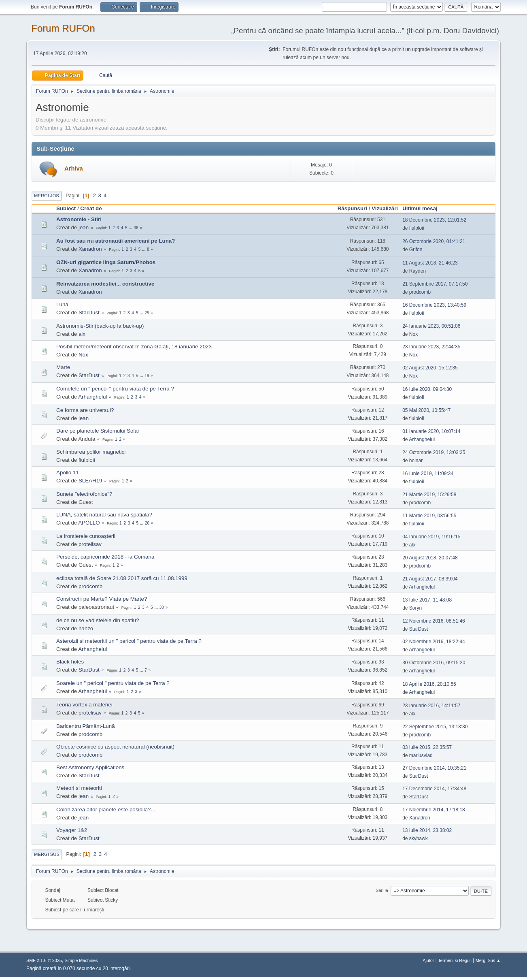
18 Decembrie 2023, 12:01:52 (434, 220)
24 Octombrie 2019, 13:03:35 (433, 452)
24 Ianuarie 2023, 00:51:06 (431, 326)
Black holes (70, 662)
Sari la (382, 890)
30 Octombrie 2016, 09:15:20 (433, 663)
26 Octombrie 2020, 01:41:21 (433, 241)
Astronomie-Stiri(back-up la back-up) (100, 326)
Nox (413, 334)
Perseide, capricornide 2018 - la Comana (105, 557)
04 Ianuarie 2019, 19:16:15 (431, 537)
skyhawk (418, 838)
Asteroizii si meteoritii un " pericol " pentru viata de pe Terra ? (129, 641)
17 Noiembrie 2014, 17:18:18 (433, 810)
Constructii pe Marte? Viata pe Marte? (101, 599)
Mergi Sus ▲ (488, 960)
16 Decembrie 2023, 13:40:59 (434, 305)
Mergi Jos (46, 195)
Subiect (66, 208)
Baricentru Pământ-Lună (85, 726)
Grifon (416, 249)
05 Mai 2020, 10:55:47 (426, 410)
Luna (62, 304)
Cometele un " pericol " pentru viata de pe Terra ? (115, 389)
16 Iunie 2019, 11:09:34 (427, 473)
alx (82, 334)
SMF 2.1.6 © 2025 (44, 960)
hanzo (86, 628)
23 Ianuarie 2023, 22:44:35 (431, 347)
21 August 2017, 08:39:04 (430, 579)
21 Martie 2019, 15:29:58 (429, 494)
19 (146, 375)
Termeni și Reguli (455, 960)
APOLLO (89, 523)
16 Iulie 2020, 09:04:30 (427, 389)
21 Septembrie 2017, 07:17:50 (435, 284)
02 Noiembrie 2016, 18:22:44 (433, 641)
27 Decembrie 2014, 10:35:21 (434, 768)
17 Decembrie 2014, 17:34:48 (434, 788)
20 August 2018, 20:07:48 (430, 558)
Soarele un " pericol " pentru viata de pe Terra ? (113, 683)
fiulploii (416, 228)
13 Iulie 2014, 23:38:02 (427, 830)
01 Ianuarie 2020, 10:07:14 (431, 431)
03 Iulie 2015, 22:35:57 (427, 747)
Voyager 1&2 (71, 830)
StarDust (89, 312)
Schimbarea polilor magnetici (90, 452)
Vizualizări (385, 208)
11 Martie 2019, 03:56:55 (429, 515)
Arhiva (73, 168)
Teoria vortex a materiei (84, 705)
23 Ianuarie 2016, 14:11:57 (431, 705)
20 (147, 523)
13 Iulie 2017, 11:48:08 (427, 600)
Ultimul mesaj (423, 208)
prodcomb (420, 292)
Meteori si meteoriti (79, 788)
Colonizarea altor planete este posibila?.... (106, 809)
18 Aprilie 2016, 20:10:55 (429, 684)
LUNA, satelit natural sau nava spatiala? (104, 515)
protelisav (90, 544)
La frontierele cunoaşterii (85, 536)
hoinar (416, 460)
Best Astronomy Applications (90, 767)
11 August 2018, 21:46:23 (430, 263)
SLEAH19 (90, 481)
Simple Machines (81, 960)
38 (161, 607)
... (131, 228)
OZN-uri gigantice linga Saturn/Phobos (105, 262)
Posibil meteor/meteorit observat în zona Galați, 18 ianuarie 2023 (134, 346)
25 (146, 313)
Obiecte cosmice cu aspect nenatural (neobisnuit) (115, 747)
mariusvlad (421, 755)
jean (84, 227)
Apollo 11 (67, 472)
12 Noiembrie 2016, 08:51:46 (433, 621)
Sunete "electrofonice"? (84, 494)
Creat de (91, 208)
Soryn (415, 608)
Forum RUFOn (63, 28)
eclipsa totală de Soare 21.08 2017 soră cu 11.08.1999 (121, 578)
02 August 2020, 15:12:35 (430, 368)
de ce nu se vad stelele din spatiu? (97, 620)
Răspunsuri (352, 208)
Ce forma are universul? (85, 410)
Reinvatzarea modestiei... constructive (105, 284)
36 (136, 228)
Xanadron (90, 249)
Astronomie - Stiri (79, 219)
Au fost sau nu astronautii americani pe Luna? (115, 241)
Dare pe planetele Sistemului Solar (97, 431)
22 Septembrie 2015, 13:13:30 (435, 727)
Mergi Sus (47, 854)
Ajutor (428, 960)
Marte (63, 367)
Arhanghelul (92, 397)
